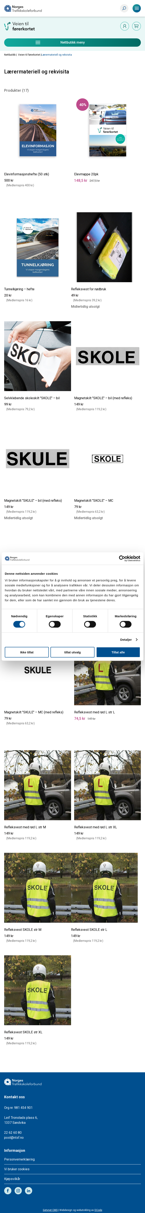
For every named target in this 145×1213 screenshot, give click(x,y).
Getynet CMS (50, 1210)
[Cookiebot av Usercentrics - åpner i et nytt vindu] (122, 558)
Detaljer (126, 639)
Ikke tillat (26, 652)
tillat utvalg (72, 652)
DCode (98, 1210)
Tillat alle (118, 652)
